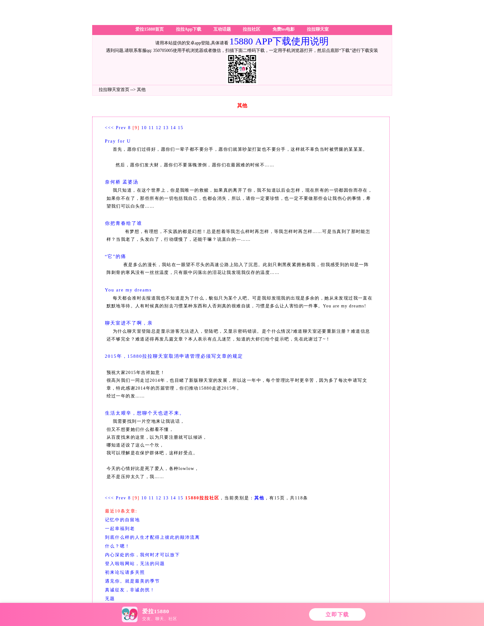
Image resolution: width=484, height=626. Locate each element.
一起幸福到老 (120, 528)
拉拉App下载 (189, 29)
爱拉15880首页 (149, 29)
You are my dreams (128, 289)
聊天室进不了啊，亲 (129, 323)
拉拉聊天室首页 (114, 89)
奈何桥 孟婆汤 (122, 181)
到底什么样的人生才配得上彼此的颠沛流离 (152, 537)
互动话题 (222, 29)
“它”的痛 (115, 256)
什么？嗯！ (117, 546)
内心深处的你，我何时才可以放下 (142, 555)
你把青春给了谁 (123, 223)
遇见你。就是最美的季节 (132, 581)
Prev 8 (123, 127)
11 (151, 127)
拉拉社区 (251, 29)
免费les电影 (283, 29)
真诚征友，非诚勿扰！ (130, 590)
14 (173, 127)
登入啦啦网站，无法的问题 (135, 563)
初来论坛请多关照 (125, 572)
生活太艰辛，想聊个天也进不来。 (145, 413)
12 (159, 127)
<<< (109, 127)
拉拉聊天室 (318, 29)
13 (166, 127)
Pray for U (118, 141)
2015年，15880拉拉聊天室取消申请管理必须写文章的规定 (174, 356)
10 (144, 127)
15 (180, 127)
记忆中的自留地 (122, 519)
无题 (110, 598)
